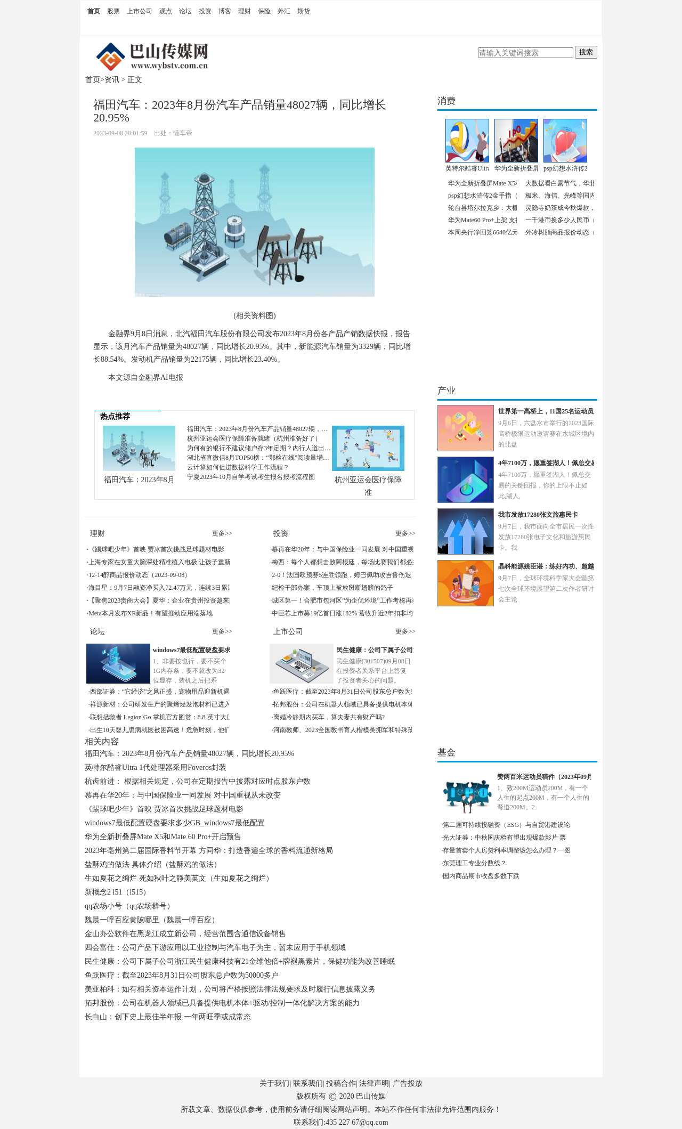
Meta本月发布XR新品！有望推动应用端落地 (150, 613)
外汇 (284, 11)
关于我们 (274, 1083)
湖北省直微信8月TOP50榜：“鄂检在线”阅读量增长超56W (267, 457)
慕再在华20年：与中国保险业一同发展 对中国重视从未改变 (356, 549)
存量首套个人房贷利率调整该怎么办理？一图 (507, 850)
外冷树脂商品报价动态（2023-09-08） (578, 232)
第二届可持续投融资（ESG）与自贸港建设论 (506, 825)
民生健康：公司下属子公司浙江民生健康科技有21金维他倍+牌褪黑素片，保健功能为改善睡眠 (240, 961)
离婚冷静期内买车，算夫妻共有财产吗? (329, 717)
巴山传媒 (371, 1096)
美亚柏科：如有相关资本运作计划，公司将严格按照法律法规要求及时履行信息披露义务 (230, 989)
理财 (244, 11)
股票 (113, 11)
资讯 (111, 80)
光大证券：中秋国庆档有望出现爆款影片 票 (504, 837)
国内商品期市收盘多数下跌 (481, 876)
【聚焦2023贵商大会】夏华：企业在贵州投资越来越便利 (168, 600)
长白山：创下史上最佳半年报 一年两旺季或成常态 (168, 1017)
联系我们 (308, 1083)
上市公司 (139, 11)
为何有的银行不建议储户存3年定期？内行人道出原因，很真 (271, 448)
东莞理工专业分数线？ (475, 863)
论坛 (185, 11)
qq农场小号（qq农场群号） (129, 906)
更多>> (222, 533)
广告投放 (408, 1083)
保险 (264, 11)
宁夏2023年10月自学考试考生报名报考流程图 (251, 477)
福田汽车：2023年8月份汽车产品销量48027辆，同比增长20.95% (277, 429)
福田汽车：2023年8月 (139, 480)
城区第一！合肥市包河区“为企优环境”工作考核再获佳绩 (351, 600)
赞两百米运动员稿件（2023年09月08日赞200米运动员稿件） (582, 777)
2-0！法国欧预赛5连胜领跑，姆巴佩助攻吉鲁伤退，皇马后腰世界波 (367, 575)
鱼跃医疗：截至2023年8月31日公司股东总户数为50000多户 (356, 691)
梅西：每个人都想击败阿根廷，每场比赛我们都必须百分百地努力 (364, 562)
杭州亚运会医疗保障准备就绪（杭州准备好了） (254, 438)
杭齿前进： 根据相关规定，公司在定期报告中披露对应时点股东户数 (198, 781)
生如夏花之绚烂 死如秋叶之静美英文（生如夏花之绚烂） (179, 878)
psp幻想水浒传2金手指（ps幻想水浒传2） (506, 195)
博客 (224, 11)
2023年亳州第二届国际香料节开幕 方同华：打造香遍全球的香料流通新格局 (209, 851)
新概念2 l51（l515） (117, 892)
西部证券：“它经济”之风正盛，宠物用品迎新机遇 (160, 691)
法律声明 (374, 1083)
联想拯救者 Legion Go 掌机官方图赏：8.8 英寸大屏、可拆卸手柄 (180, 717)
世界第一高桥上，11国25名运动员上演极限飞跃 (565, 411)
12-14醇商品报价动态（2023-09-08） (139, 575)
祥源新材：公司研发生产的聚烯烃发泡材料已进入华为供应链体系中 (186, 704)
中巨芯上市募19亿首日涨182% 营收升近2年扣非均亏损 (349, 613)
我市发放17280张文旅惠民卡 (538, 514)
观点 (165, 11)
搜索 (586, 52)
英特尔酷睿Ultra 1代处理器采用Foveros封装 (155, 767)
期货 (303, 11)
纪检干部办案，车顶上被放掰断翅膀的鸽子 (332, 587)
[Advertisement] (252, 1053)
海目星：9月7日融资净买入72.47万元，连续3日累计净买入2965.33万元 (187, 587)
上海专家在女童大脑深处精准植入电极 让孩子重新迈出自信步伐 (178, 562)
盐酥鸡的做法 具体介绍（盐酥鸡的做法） (153, 864)
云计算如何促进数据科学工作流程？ (238, 467)
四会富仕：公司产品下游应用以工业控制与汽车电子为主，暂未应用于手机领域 (215, 948)
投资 (205, 11)
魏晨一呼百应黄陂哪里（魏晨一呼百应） (152, 920)
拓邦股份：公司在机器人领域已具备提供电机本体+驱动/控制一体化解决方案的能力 (391, 704)
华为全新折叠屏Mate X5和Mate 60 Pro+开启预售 (163, 837)
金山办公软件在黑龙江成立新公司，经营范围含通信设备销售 (185, 934)
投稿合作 (341, 1083)
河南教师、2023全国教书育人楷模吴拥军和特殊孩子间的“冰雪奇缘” (369, 730)
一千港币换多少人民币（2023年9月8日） (582, 220)
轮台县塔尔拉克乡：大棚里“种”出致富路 (505, 208)
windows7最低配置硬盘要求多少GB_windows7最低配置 (175, 823)
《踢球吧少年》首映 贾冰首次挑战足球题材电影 (156, 549)
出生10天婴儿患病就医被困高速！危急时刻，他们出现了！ (173, 730)
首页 (93, 11)
